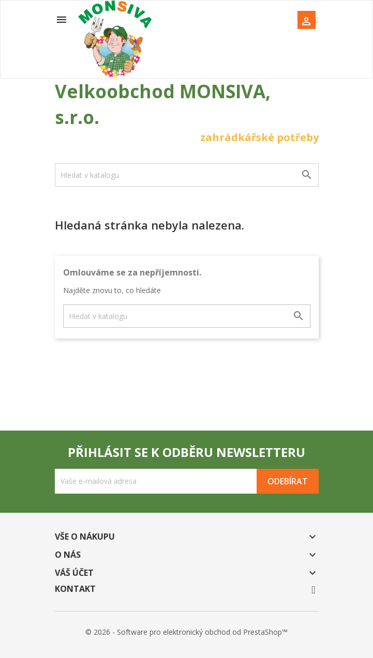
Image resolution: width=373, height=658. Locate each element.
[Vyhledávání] (187, 175)
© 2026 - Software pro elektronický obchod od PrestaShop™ (186, 632)
